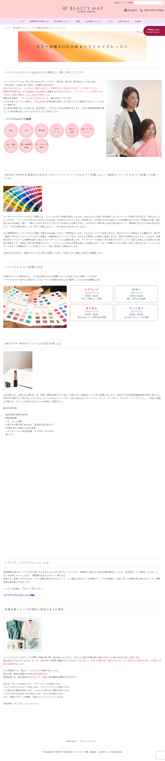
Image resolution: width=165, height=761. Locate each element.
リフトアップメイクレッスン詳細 (18, 595)
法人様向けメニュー (93, 21)
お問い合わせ (123, 21)
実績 (78, 21)
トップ (21, 21)
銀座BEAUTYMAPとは (39, 21)
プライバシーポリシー (87, 741)
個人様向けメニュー (62, 21)
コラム (110, 21)
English (130, 10)
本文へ (117, 2)
